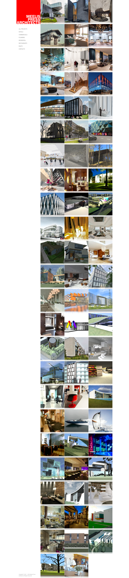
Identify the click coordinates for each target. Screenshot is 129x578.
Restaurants (23, 43)
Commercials (23, 35)
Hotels (21, 32)
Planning (22, 37)
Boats (21, 46)
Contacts (22, 49)
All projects (23, 29)
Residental (22, 40)
